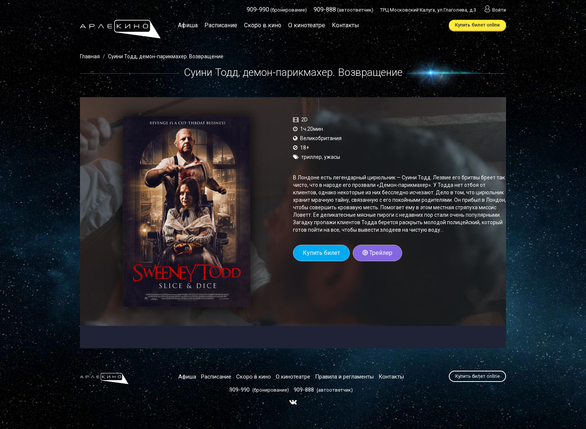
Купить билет (321, 252)
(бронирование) (277, 10)
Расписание (220, 25)
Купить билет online (477, 25)
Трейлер (377, 252)
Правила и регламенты (344, 376)
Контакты (345, 25)
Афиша (188, 25)
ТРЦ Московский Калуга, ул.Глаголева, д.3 (428, 10)
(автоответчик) (343, 10)
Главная (90, 56)
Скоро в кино (262, 25)
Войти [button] (494, 10)
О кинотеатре (306, 25)
